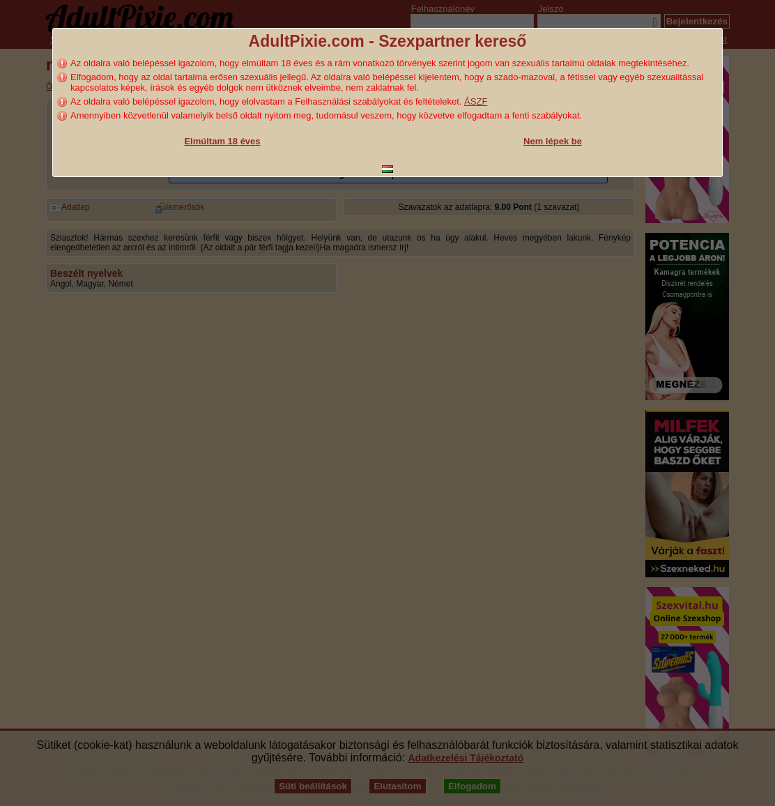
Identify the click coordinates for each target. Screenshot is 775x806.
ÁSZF (475, 101)
